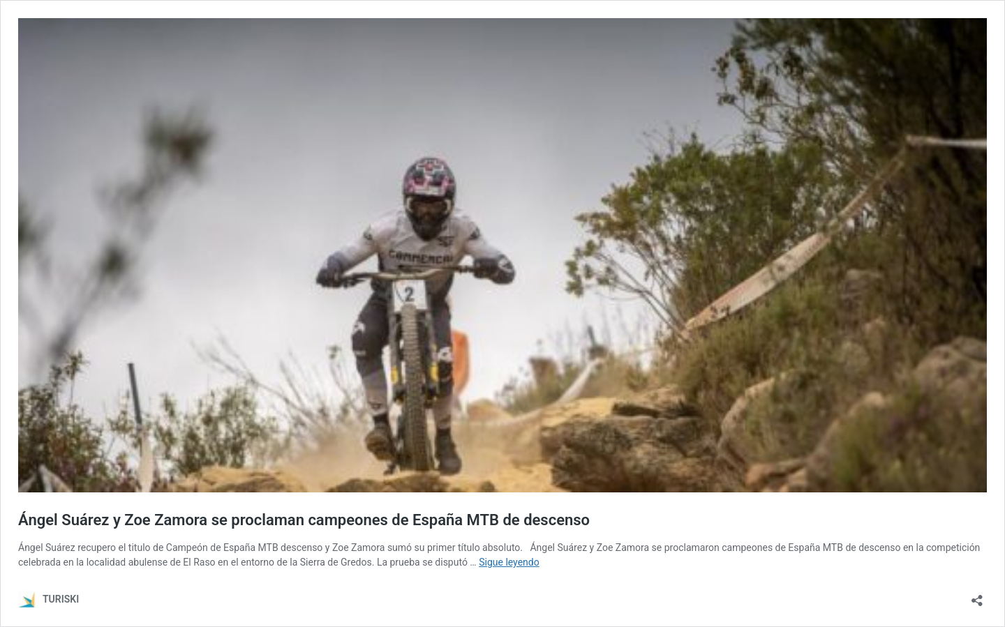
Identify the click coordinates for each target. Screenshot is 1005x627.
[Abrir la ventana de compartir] (977, 596)
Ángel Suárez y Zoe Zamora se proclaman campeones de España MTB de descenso (304, 520)
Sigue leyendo (509, 562)
